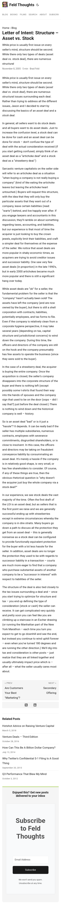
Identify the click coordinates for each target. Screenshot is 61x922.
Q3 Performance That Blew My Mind (24, 774)
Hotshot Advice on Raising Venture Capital (28, 725)
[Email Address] (30, 860)
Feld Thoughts (18, 4)
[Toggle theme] (38, 5)
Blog (14, 27)
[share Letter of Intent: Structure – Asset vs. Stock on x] (26, 705)
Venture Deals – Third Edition (20, 736)
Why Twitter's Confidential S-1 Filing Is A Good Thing (30, 761)
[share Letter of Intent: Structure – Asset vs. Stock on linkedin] (35, 705)
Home (5, 27)
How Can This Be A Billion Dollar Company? (28, 747)
